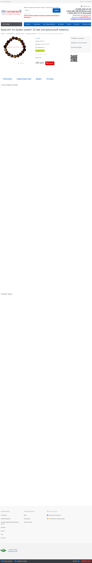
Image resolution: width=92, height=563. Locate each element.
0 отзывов (37, 38)
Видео (39, 79)
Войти (81, 1)
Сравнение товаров (22, 561)
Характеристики (24, 79)
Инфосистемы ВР (13, 551)
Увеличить (22, 63)
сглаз (30, 13)
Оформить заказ (86, 561)
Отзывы (50, 79)
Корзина (75, 561)
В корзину (50, 63)
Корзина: (86, 6)
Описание (7, 79)
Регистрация (88, 1)
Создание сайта (13, 549)
